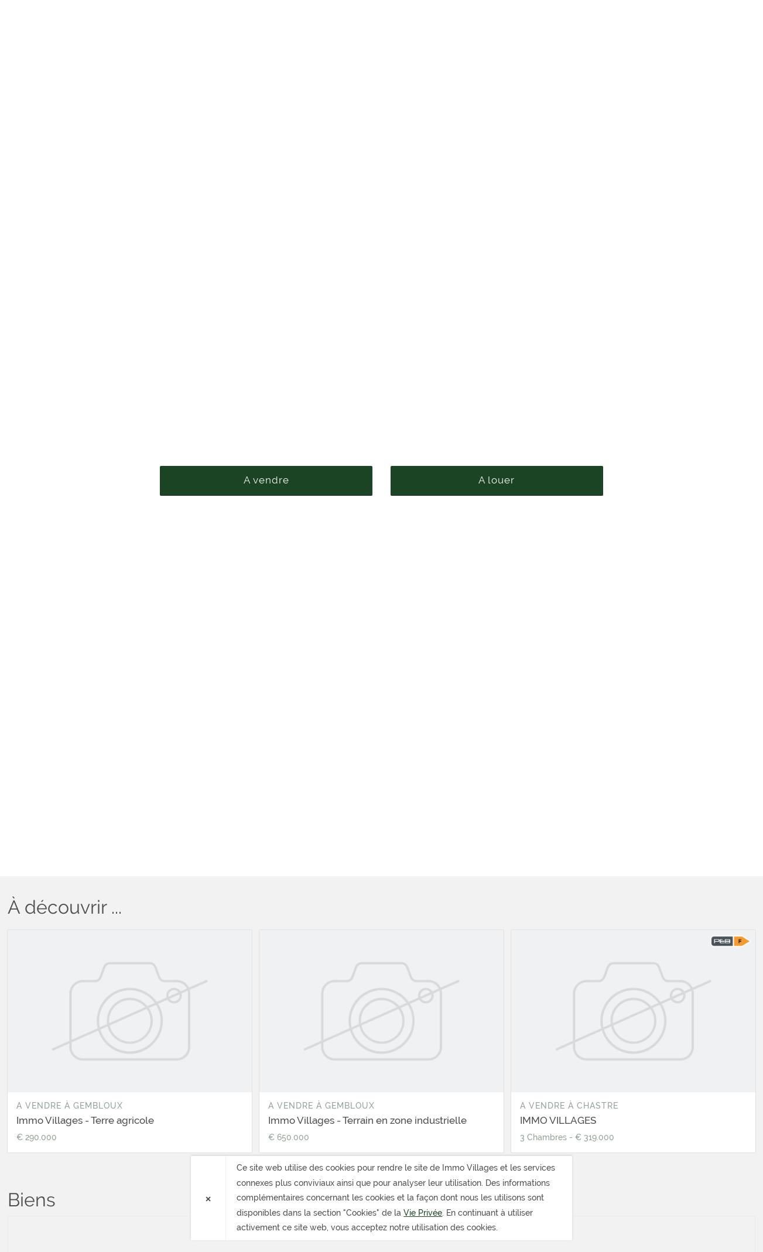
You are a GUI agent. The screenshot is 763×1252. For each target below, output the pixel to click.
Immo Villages (75, 20)
